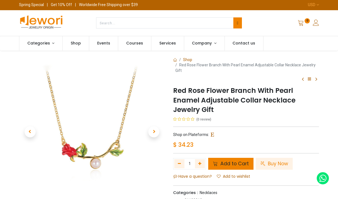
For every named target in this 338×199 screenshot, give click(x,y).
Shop (187, 59)
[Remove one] (179, 163)
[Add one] (200, 163)
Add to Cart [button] (231, 163)
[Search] (237, 22)
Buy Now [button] (274, 163)
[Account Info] (316, 23)
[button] (30, 132)
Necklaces (208, 192)
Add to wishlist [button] (233, 176)
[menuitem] (76, 43)
